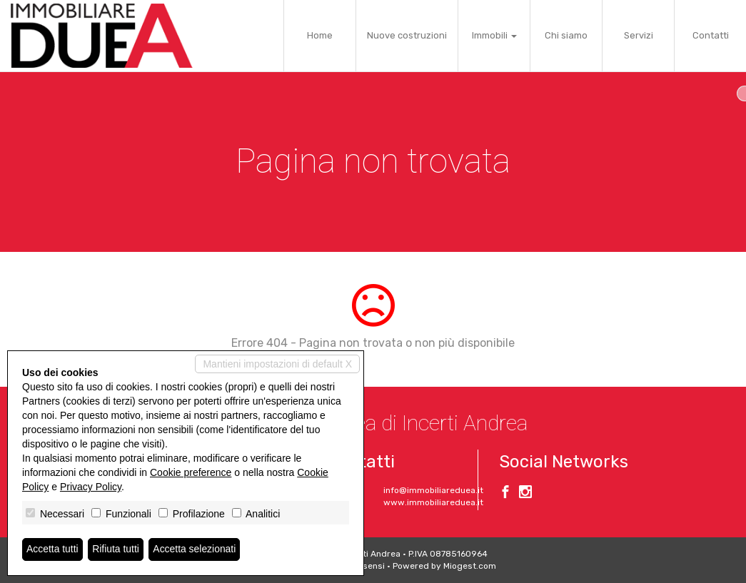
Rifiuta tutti (116, 549)
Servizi (638, 35)
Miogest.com (469, 566)
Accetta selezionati (195, 549)
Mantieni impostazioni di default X (277, 364)
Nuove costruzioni (407, 35)
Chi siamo (566, 35)
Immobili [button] (494, 35)
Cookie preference (190, 472)
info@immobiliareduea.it (433, 490)
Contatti (710, 35)
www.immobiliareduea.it (433, 502)
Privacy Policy (90, 486)
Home (320, 35)
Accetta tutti (52, 549)
